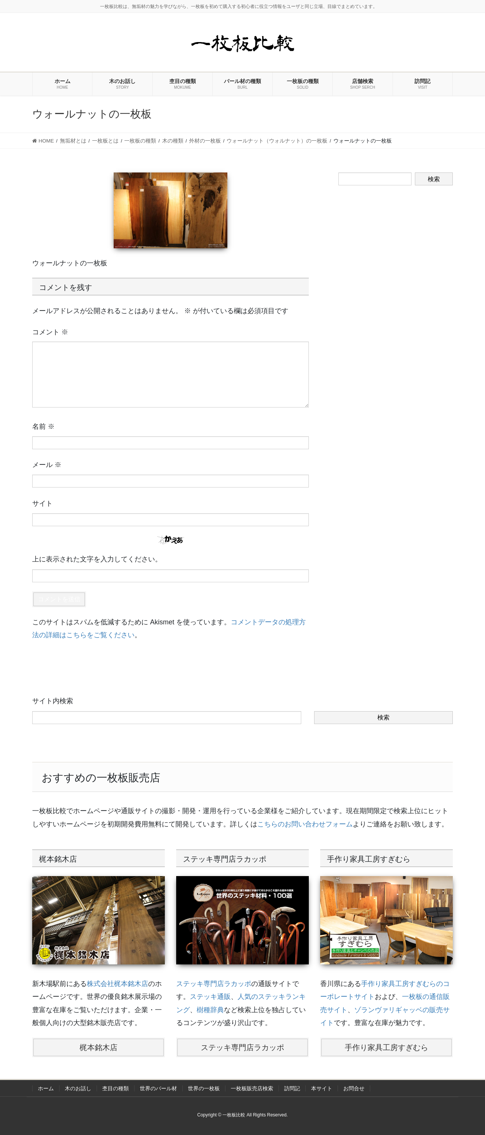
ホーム (46, 1088)
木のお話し (78, 1088)
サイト (42, 503)
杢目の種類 (115, 1088)
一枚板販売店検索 (252, 1088)
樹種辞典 (210, 1010)
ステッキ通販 (210, 996)
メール (46, 465)
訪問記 (292, 1088)
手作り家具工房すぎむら (386, 1047)
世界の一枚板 (204, 1088)
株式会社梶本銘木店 (117, 984)
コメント (50, 332)
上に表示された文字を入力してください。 (97, 559)
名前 (43, 426)
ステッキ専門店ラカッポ (213, 984)
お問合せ (354, 1088)
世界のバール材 (158, 1088)
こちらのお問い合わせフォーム (305, 824)
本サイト (321, 1088)
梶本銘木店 (98, 1047)
